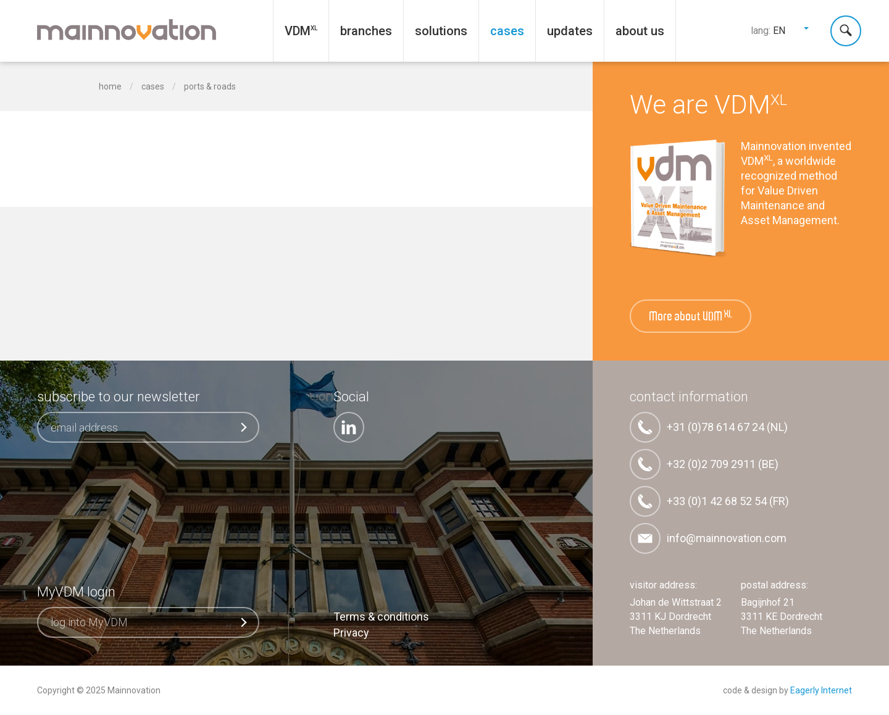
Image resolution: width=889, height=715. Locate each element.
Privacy (351, 632)
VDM (298, 30)
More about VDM (691, 316)
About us (640, 30)
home (110, 86)
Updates (570, 30)
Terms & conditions (381, 616)
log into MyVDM (150, 622)
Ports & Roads (210, 86)
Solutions (441, 30)
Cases (507, 30)
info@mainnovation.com (708, 538)
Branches (366, 30)
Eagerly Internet (821, 690)
